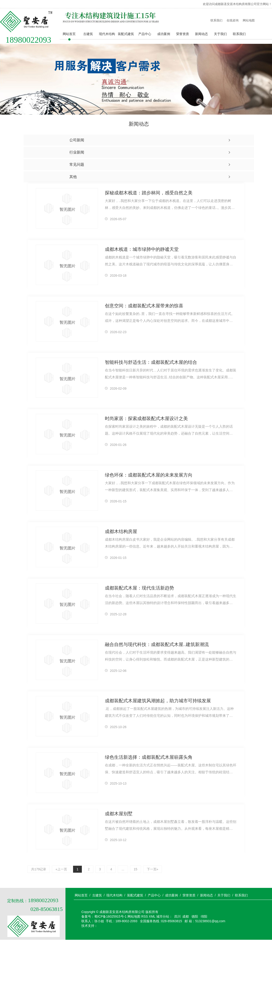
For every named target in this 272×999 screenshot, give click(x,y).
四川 (177, 916)
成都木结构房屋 (121, 531)
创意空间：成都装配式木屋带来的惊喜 (144, 305)
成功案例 (163, 34)
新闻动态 (201, 34)
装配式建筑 (126, 34)
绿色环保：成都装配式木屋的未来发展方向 (148, 474)
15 (135, 869)
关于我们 (220, 34)
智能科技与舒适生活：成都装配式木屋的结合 (151, 362)
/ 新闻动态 (205, 895)
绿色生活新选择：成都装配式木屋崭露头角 (148, 757)
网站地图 (249, 20)
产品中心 (144, 34)
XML (152, 916)
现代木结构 (107, 34)
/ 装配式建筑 (133, 895)
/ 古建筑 (95, 895)
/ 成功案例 (170, 895)
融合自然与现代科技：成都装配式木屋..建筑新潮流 (157, 644)
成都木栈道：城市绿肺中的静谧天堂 (142, 249)
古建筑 (88, 34)
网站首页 (69, 34)
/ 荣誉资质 (187, 895)
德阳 (194, 916)
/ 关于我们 (223, 895)
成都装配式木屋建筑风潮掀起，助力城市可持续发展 (158, 700)
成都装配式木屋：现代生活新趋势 (139, 587)
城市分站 (162, 916)
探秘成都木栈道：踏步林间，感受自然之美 (148, 192)
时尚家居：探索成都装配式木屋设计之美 (146, 418)
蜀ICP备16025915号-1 (110, 916)
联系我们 (216, 20)
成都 (185, 916)
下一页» (152, 869)
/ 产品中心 (153, 895)
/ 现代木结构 (113, 895)
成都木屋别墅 (119, 813)
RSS (144, 916)
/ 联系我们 (240, 895)
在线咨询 (233, 20)
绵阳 (203, 916)
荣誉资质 (182, 34)
